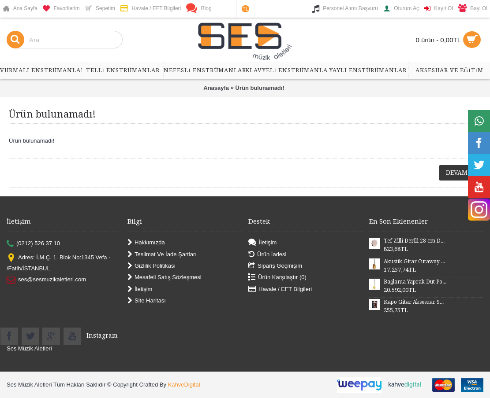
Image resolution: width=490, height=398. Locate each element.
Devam (457, 172)
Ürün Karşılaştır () (277, 277)
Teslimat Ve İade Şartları (162, 254)
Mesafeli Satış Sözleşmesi (164, 277)
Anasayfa (216, 88)
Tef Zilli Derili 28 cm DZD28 (415, 241)
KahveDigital (184, 384)
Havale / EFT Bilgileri (280, 289)
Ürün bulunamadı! (260, 88)
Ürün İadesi (267, 254)
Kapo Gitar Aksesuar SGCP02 (415, 302)
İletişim (139, 289)
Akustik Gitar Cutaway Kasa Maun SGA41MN (415, 261)
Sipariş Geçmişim (275, 266)
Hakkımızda (146, 243)
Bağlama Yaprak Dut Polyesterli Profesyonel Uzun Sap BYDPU (415, 282)
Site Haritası (146, 301)
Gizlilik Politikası (151, 266)
